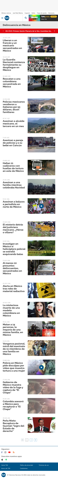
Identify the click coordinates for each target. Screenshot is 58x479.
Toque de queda (42, 13)
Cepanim (27, 13)
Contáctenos (24, 468)
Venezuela (51, 13)
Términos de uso (44, 465)
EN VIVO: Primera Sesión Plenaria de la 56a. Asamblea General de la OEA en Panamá (30, 31)
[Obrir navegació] (2, 18)
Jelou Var (44, 19)
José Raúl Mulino (18, 13)
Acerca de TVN (5, 468)
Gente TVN (4, 465)
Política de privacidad (26, 465)
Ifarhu (33, 13)
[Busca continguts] (26, 18)
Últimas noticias (6, 13)
